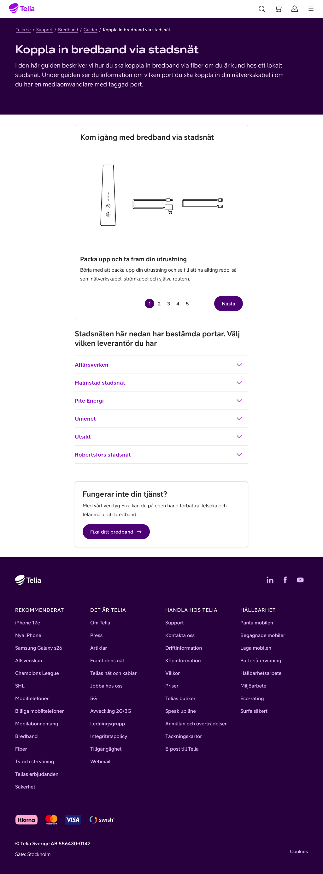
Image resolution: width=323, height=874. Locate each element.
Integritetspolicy (108, 736)
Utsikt (159, 436)
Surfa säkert (253, 711)
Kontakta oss (180, 635)
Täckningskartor (183, 736)
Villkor (172, 673)
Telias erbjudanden (36, 774)
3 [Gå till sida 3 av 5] (168, 303)
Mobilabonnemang (36, 724)
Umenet (159, 418)
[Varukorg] (278, 9)
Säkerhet (25, 787)
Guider (90, 29)
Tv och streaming (34, 762)
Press (96, 635)
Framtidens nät (107, 661)
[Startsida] (21, 9)
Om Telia (100, 623)
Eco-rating (252, 698)
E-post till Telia (182, 749)
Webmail (100, 762)
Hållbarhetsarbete (261, 673)
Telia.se (23, 29)
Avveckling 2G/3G (110, 711)
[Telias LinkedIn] (270, 580)
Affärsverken (159, 365)
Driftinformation (183, 648)
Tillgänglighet (106, 749)
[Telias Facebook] (285, 580)
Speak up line (180, 711)
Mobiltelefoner (32, 698)
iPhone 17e (27, 623)
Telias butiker (180, 698)
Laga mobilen (255, 648)
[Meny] (311, 9)
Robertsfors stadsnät (159, 454)
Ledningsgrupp (107, 724)
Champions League (37, 673)
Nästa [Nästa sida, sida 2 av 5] (228, 303)
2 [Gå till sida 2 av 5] (159, 303)
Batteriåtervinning (260, 661)
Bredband (68, 29)
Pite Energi (159, 401)
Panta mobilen (256, 623)
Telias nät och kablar (113, 673)
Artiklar (98, 648)
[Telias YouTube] (300, 580)
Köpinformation (183, 661)
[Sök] (262, 9)
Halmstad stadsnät (159, 383)
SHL (20, 686)
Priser (172, 686)
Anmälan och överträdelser (196, 724)
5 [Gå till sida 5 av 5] (187, 303)
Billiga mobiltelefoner (39, 711)
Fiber (21, 749)
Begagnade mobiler (262, 635)
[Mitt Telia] (295, 9)
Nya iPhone (28, 635)
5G (93, 698)
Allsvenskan (28, 661)
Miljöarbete (253, 686)
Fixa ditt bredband (116, 532)
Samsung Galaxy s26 (38, 648)
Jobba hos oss (106, 686)
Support (44, 29)
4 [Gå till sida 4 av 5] (177, 303)
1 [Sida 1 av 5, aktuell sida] (150, 303)
